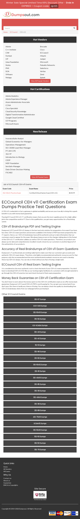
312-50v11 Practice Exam (12, 193)
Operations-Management (16, 145)
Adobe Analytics (12, 96)
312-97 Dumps (40, 299)
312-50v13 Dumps (40, 312)
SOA (7, 71)
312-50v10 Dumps (40, 430)
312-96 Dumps (40, 351)
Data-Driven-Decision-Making (18, 169)
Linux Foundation (12, 62)
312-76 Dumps (40, 449)
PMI (7, 68)
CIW (7, 53)
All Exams (6, 471)
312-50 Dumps (40, 443)
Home (5, 32)
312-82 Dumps (40, 319)
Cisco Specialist (12, 108)
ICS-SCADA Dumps (40, 325)
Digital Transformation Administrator (20, 114)
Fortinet (9, 56)
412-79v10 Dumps (40, 417)
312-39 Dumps (40, 391)
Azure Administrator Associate (18, 102)
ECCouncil (13, 32)
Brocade (43, 46)
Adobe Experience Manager (16, 99)
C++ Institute (11, 49)
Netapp (9, 77)
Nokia (8, 65)
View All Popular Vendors (40, 81)
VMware (9, 74)
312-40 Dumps (40, 338)
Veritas (43, 71)
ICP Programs (11, 121)
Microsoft (44, 62)
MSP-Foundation (12, 163)
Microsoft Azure (12, 124)
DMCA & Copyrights (10, 485)
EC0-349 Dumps (40, 306)
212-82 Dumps (40, 358)
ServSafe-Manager (13, 166)
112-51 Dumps (40, 345)
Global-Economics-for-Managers (19, 141)
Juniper (43, 59)
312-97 (8, 154)
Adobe (8, 46)
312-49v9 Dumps (40, 397)
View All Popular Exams (40, 177)
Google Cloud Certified (15, 117)
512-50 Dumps (40, 436)
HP (7, 59)
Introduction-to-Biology (15, 157)
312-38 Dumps (40, 404)
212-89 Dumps (40, 410)
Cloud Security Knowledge (16, 111)
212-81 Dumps (40, 371)
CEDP (8, 160)
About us (6, 481)
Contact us (7, 478)
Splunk (42, 77)
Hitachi (43, 56)
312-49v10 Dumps (40, 378)
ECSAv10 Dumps (40, 423)
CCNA (8, 105)
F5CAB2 (9, 172)
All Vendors (7, 469)
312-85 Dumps (40, 384)
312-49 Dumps (40, 332)
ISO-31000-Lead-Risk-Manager (18, 148)
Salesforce (44, 68)
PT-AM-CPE (11, 151)
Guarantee (7, 483)
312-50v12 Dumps (40, 365)
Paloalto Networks (47, 65)
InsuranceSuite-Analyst (15, 138)
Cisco (42, 49)
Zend (42, 74)
